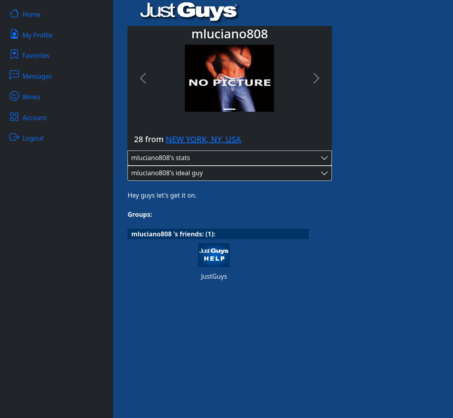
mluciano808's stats (160, 157)
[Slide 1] (229, 109)
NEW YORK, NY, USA (203, 139)
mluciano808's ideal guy (167, 172)
